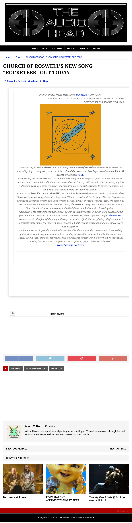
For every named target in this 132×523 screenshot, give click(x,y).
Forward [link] (60, 313)
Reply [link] (53, 313)
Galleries (57, 48)
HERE (80, 174)
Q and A (84, 48)
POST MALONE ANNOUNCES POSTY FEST (62, 499)
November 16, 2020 (16, 81)
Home (35, 48)
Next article (118, 448)
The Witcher (115, 215)
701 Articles (50, 426)
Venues (96, 48)
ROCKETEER (82, 94)
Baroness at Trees (14, 497)
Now (44, 48)
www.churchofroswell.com (70, 245)
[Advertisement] (66, 396)
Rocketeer (56, 368)
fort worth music (35, 368)
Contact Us (123, 510)
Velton (34, 81)
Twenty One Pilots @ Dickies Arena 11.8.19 (107, 499)
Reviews (71, 48)
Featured (15, 368)
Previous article (16, 448)
